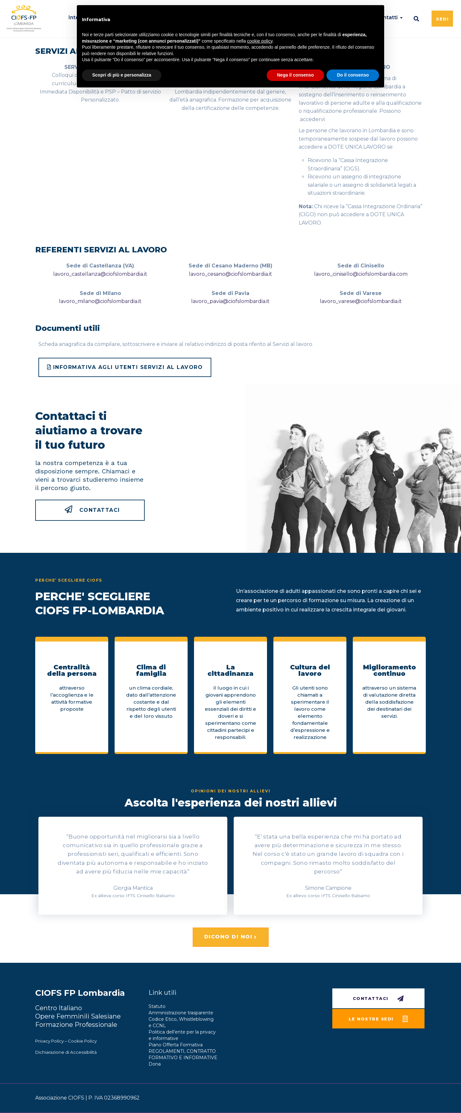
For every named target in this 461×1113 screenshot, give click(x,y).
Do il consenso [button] (353, 75)
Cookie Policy (82, 1040)
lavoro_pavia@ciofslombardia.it (230, 301)
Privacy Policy (49, 1040)
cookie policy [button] (259, 41)
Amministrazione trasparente (181, 1013)
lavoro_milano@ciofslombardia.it (100, 301)
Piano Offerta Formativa (176, 1045)
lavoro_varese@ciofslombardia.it (361, 301)
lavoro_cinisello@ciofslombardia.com (361, 274)
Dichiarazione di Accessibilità (66, 1052)
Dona (155, 1064)
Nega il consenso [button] (295, 75)
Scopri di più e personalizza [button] (121, 75)
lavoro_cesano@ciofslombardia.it (230, 274)
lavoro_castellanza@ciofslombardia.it (100, 274)
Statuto (157, 1006)
